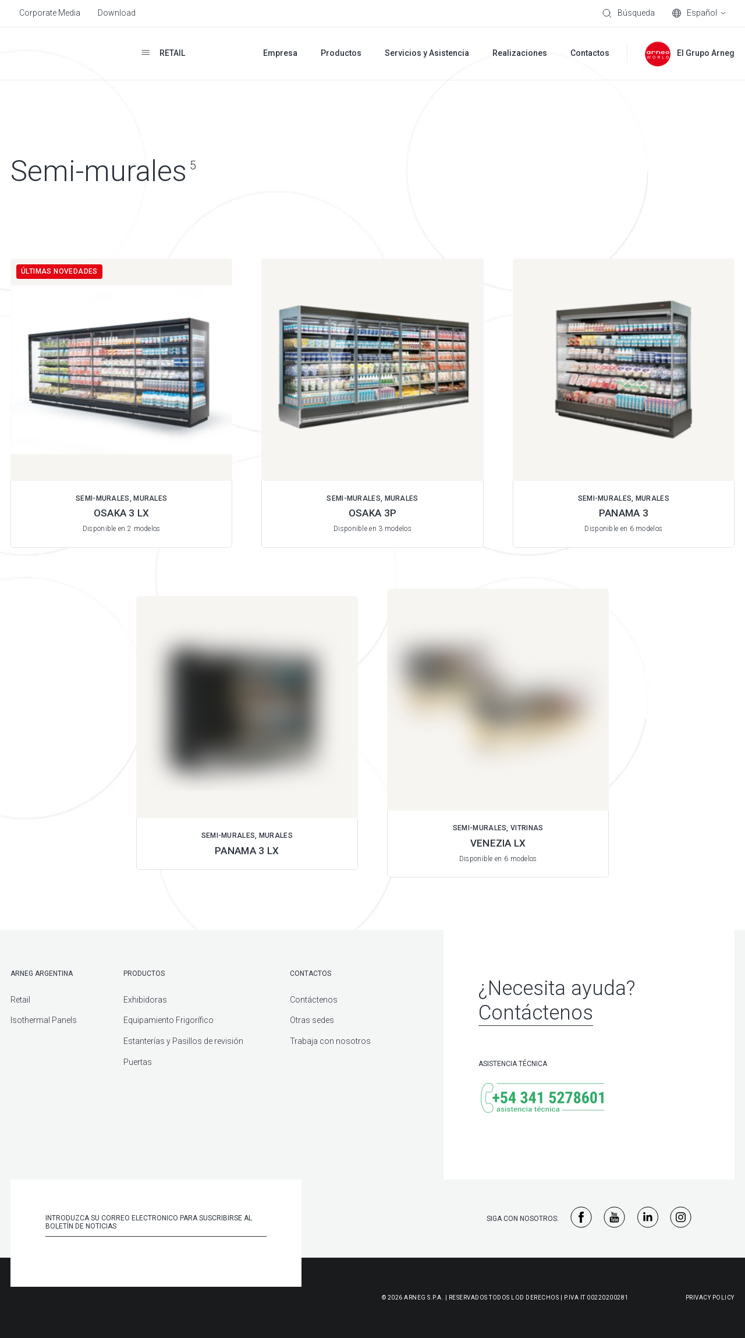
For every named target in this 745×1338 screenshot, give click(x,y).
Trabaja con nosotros (330, 1041)
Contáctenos (314, 999)
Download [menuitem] (117, 12)
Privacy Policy (710, 1297)
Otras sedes (312, 1020)
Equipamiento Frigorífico (168, 1020)
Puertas (137, 1062)
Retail (20, 999)
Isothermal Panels (43, 1020)
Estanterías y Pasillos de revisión (183, 1041)
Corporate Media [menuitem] (49, 12)
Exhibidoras (145, 999)
